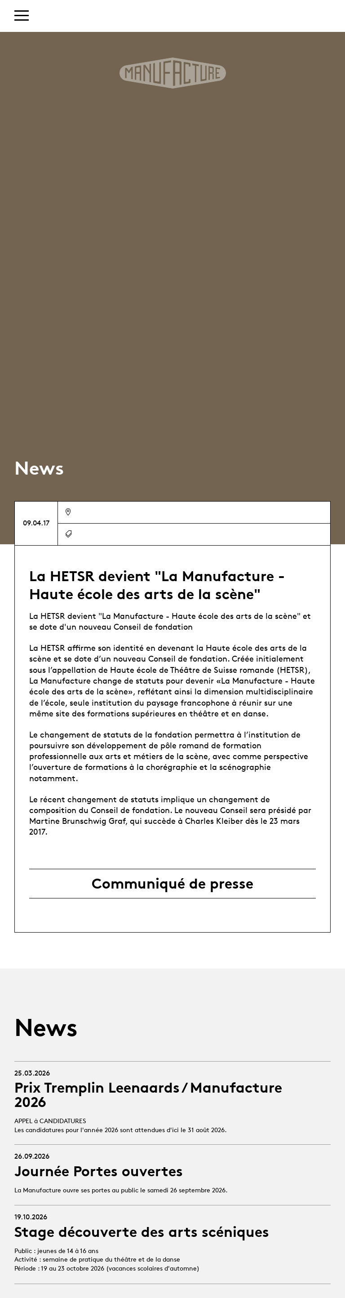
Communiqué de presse (172, 883)
